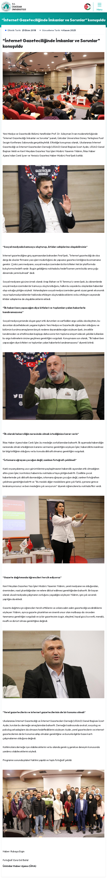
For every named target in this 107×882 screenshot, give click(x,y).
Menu (99, 6)
